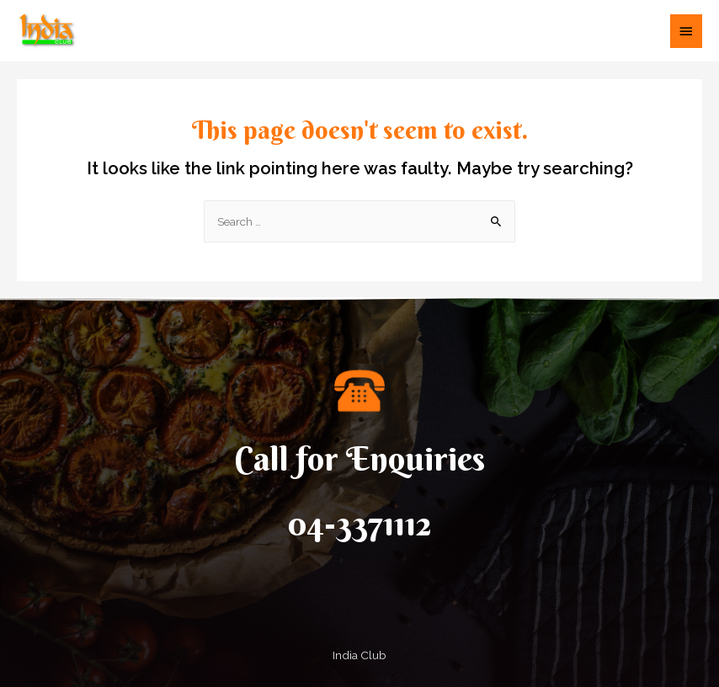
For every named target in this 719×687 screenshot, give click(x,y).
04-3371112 (359, 523)
